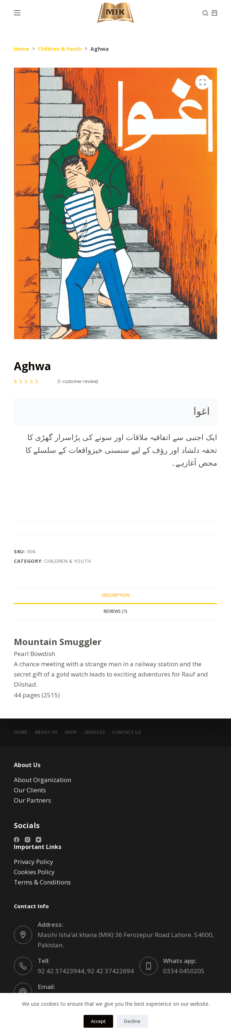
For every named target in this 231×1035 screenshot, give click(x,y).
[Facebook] (16, 839)
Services (94, 732)
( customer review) (77, 381)
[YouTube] (38, 839)
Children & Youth (67, 561)
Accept (98, 1021)
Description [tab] (116, 595)
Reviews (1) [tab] (115, 611)
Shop (71, 732)
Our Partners (32, 800)
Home (20, 732)
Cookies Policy (34, 872)
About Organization (42, 780)
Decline (132, 1021)
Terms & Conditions (42, 882)
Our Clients (30, 790)
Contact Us (126, 732)
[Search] (205, 13)
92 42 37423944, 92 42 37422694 (86, 971)
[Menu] (17, 13)
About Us (46, 732)
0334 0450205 (184, 971)
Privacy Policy (33, 861)
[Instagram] (27, 839)
